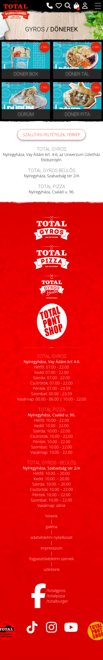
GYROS (35, 29)
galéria (51, 526)
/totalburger (57, 601)
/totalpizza (55, 595)
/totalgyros (55, 590)
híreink (51, 516)
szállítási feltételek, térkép (51, 138)
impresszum (51, 548)
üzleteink (52, 569)
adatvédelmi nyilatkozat (51, 537)
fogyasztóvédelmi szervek (51, 558)
